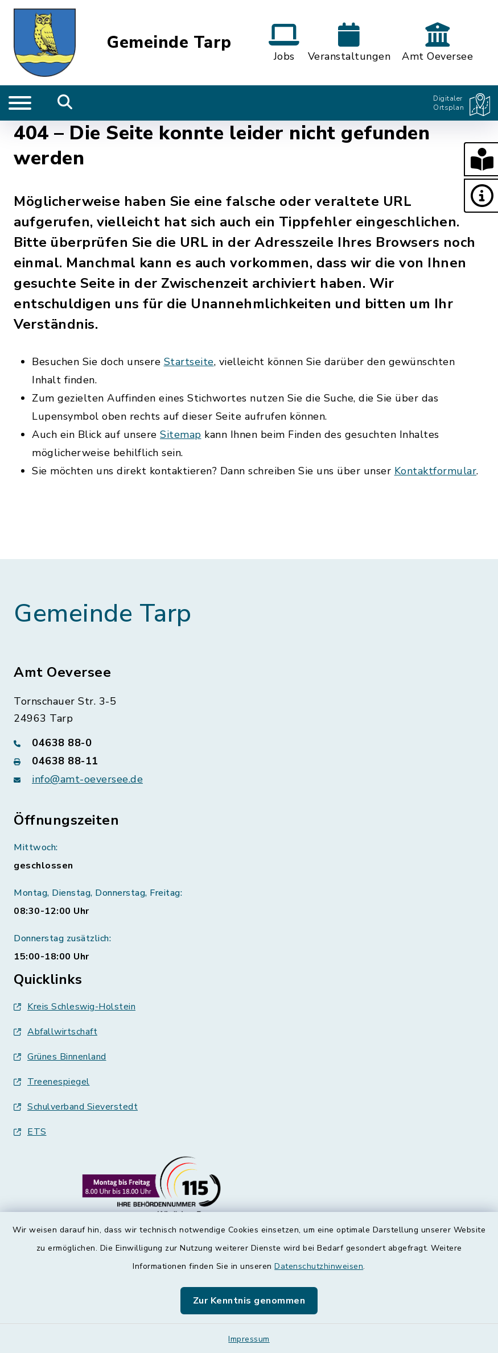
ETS (30, 1132)
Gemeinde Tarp (169, 43)
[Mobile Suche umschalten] (65, 103)
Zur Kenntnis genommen (249, 1300)
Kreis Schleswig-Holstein (74, 1006)
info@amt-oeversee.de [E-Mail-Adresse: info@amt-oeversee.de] (87, 779)
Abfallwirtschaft (55, 1031)
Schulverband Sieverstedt (76, 1106)
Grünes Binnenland (60, 1056)
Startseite (189, 362)
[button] (481, 159)
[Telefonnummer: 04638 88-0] (249, 743)
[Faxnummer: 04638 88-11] (249, 761)
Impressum (249, 1339)
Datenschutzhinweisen (318, 1266)
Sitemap (180, 434)
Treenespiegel (52, 1081)
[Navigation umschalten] (20, 103)
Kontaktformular (435, 471)
